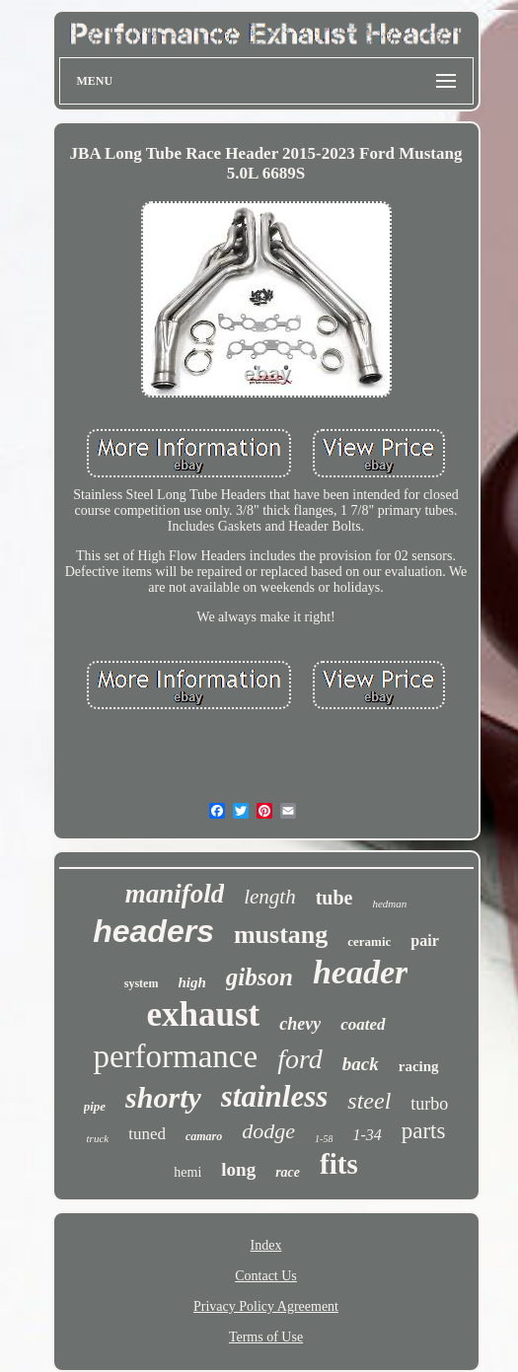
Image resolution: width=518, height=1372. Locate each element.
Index (266, 1245)
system (141, 983)
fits (339, 1164)
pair (424, 940)
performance (175, 1056)
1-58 (324, 1138)
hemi (187, 1172)
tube (334, 897)
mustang (281, 934)
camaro (203, 1136)
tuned (147, 1133)
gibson (259, 977)
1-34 (366, 1134)
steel (369, 1101)
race (287, 1172)
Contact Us (266, 1275)
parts (424, 1131)
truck (98, 1138)
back (360, 1063)
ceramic (369, 941)
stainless (275, 1096)
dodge (268, 1131)
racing (419, 1066)
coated (362, 1024)
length (270, 896)
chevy (300, 1024)
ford (300, 1059)
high (191, 982)
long (238, 1169)
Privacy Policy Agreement (265, 1306)
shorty (163, 1097)
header (360, 972)
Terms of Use (266, 1337)
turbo (429, 1104)
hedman (389, 903)
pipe (95, 1106)
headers (153, 931)
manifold (175, 893)
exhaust (202, 1014)
